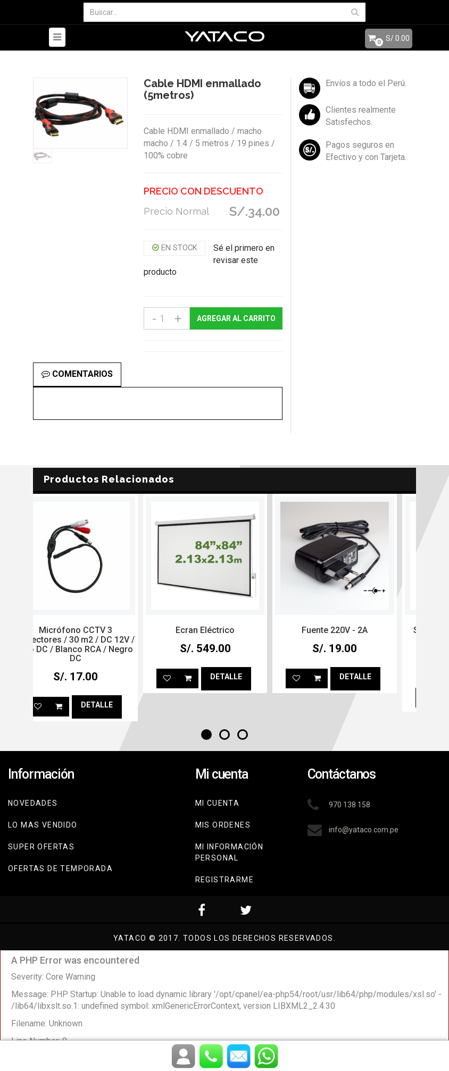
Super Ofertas (41, 846)
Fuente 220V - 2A (354, 630)
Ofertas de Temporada (60, 868)
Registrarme (224, 879)
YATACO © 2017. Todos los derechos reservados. (224, 938)
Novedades (33, 803)
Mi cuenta (217, 803)
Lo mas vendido (43, 825)
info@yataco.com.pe (363, 829)
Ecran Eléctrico (224, 630)
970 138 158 (349, 804)
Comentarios (77, 374)
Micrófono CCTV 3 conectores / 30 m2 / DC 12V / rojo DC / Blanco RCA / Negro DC (95, 644)
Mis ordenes (223, 825)
